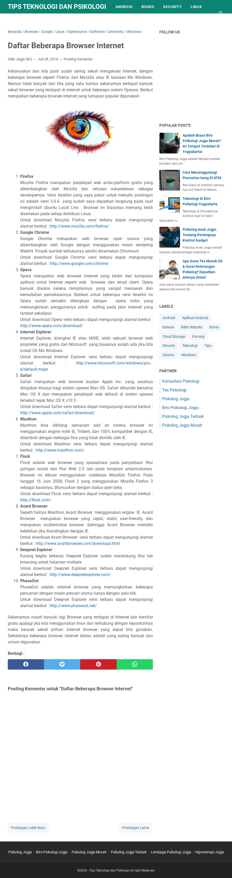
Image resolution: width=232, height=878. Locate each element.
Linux (196, 7)
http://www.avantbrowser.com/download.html (78, 543)
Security (172, 7)
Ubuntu (168, 355)
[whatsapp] (135, 664)
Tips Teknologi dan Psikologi (57, 6)
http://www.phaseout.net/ (73, 605)
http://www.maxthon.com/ (59, 450)
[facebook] (26, 664)
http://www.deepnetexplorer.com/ (80, 574)
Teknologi (190, 345)
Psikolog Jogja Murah (182, 425)
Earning (198, 336)
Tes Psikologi (174, 390)
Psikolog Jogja (175, 398)
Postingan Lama (135, 828)
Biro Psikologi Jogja (180, 407)
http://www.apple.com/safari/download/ (57, 412)
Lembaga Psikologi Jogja (171, 852)
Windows (188, 355)
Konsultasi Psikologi (180, 381)
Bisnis (147, 7)
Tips (208, 345)
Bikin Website (191, 327)
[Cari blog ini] (221, 13)
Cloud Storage (173, 336)
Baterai (168, 327)
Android (124, 7)
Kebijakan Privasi (30, 20)
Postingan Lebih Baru (28, 828)
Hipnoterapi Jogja (209, 852)
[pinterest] (98, 664)
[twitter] (62, 664)
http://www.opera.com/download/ (51, 325)
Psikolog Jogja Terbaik (183, 416)
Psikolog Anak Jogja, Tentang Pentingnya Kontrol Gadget (200, 234)
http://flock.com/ (35, 499)
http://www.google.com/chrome (78, 263)
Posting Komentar (78, 59)
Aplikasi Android (195, 318)
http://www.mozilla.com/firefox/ (79, 226)
